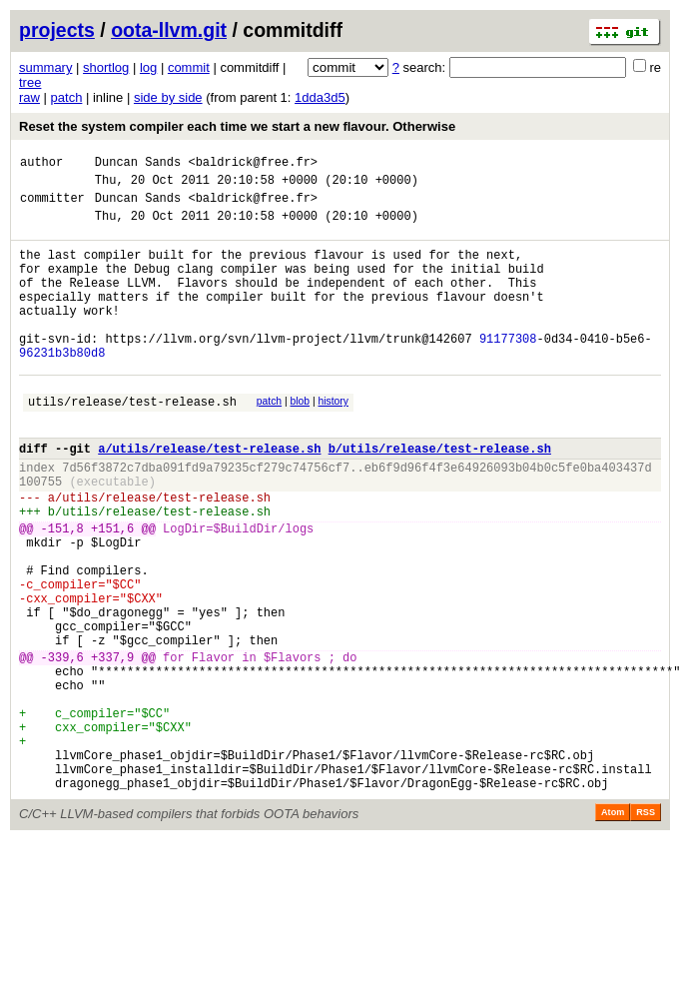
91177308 (508, 371)
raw (29, 97)
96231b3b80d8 (62, 388)
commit (189, 67)
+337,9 (112, 746)
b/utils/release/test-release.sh (440, 496)
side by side (168, 97)
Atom (612, 929)
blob (301, 440)
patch (67, 97)
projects (57, 30)
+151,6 (112, 590)
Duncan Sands (138, 164)
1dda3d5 (320, 97)
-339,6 (62, 746)
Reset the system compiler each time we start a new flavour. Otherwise (237, 126)
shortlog (106, 67)
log (148, 67)
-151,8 (62, 590)
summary (45, 67)
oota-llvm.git (169, 30)
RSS (645, 929)
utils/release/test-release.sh (132, 443)
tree (30, 82)
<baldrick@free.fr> (253, 164)
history (332, 440)
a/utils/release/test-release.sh (209, 496)
